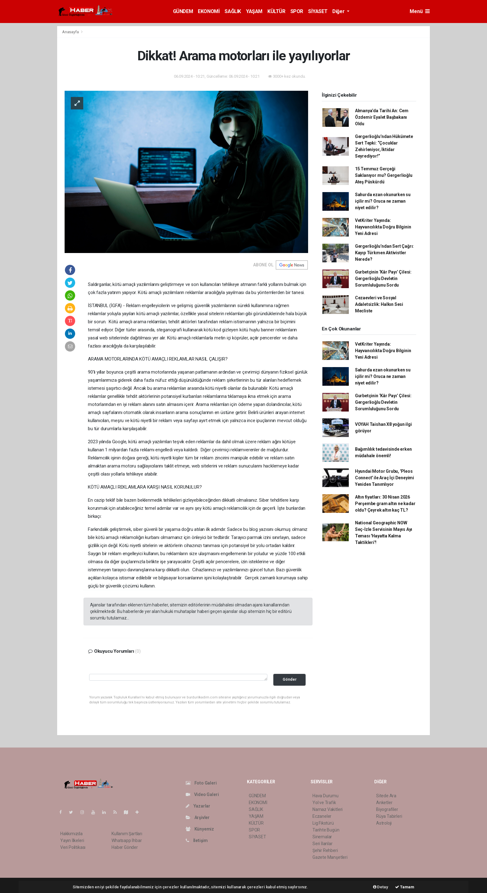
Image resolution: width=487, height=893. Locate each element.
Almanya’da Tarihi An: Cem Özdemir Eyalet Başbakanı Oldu (381, 117)
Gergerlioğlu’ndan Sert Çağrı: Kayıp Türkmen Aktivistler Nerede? (384, 253)
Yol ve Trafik (324, 802)
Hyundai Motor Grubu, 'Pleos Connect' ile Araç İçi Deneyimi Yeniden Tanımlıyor (384, 478)
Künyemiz (200, 828)
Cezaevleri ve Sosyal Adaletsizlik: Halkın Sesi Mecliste (379, 304)
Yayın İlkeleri (72, 840)
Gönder (290, 679)
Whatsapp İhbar (127, 840)
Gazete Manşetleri (330, 857)
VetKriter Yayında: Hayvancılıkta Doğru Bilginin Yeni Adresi (383, 227)
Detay (380, 887)
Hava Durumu (325, 795)
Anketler (384, 802)
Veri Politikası (72, 847)
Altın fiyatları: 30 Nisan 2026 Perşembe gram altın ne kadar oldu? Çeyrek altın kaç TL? (385, 504)
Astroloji (384, 823)
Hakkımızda (71, 833)
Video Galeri (202, 794)
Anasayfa (71, 32)
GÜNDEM (183, 11)
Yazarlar (198, 805)
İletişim (197, 840)
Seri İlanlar (322, 843)
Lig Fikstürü (323, 823)
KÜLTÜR (276, 11)
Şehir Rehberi (325, 850)
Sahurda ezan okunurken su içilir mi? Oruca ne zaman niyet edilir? (383, 201)
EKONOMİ (209, 11)
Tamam (404, 887)
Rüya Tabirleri (389, 816)
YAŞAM (254, 11)
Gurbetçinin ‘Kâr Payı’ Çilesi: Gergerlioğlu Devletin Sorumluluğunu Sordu (383, 278)
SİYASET (317, 11)
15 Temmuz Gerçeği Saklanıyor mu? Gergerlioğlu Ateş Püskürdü (383, 175)
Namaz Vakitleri (327, 809)
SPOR (296, 11)
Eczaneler (321, 816)
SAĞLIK (233, 11)
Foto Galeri (201, 782)
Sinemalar (322, 836)
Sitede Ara (386, 795)
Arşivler (198, 817)
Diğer (339, 11)
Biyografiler (387, 809)
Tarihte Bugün (325, 829)
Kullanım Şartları (127, 833)
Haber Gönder (125, 847)
